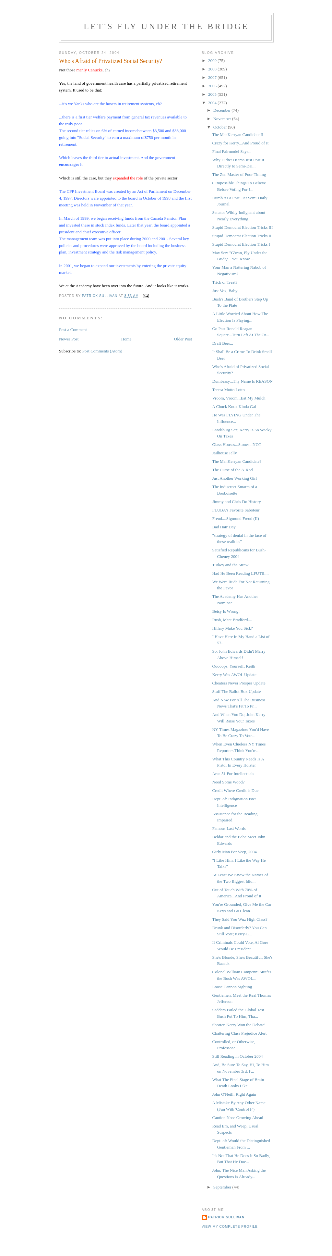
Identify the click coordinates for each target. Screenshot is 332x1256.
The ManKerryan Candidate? (236, 461)
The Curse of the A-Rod (232, 469)
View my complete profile (230, 1226)
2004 (213, 102)
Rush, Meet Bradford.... (232, 619)
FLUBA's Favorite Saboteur (235, 510)
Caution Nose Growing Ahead (237, 1117)
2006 (213, 85)
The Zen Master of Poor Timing (239, 174)
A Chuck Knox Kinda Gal (234, 406)
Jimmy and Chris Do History (236, 501)
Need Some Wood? (228, 782)
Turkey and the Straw (230, 564)
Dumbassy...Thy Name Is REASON (242, 381)
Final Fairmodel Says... (231, 151)
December (222, 110)
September (222, 1187)
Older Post (183, 339)
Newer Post (68, 339)
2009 (213, 60)
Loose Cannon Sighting (232, 986)
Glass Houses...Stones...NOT (236, 444)
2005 (213, 94)
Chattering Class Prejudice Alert (239, 1033)
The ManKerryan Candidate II (237, 134)
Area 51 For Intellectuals (233, 773)
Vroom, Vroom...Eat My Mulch (238, 398)
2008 (213, 69)
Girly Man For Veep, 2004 (234, 851)
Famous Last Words (228, 828)
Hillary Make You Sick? (232, 628)
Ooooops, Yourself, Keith (233, 666)
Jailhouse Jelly (224, 452)
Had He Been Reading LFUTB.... (240, 573)
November (222, 118)
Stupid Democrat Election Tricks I (241, 244)
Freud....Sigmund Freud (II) (235, 518)
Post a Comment (73, 329)
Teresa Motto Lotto (228, 389)
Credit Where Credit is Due (235, 790)
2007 (213, 77)
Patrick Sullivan (226, 1217)
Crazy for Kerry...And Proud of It (240, 143)
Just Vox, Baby (224, 290)
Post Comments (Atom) (102, 351)
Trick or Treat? (224, 282)
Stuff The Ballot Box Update (236, 691)
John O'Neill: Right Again (234, 1094)
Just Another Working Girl (234, 478)
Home (126, 339)
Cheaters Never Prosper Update (238, 683)
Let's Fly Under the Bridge (166, 26)
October (220, 127)
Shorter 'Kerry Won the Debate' (238, 1024)
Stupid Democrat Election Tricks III (242, 227)
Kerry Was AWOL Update (234, 674)
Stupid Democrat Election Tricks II (241, 235)
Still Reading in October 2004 (237, 1056)
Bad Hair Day (223, 526)
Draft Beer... (222, 343)
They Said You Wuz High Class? (239, 919)
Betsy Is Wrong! (226, 611)
